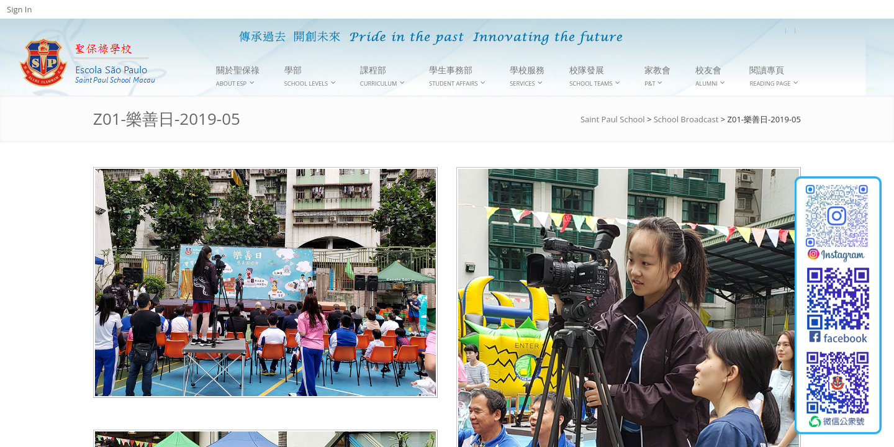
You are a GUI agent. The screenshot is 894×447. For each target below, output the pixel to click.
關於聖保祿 (238, 76)
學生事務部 (457, 76)
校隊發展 (594, 76)
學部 (310, 76)
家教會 (657, 76)
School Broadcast (686, 119)
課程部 (382, 76)
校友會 (710, 76)
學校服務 (527, 76)
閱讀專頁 (773, 76)
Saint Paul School (612, 119)
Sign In (19, 9)
